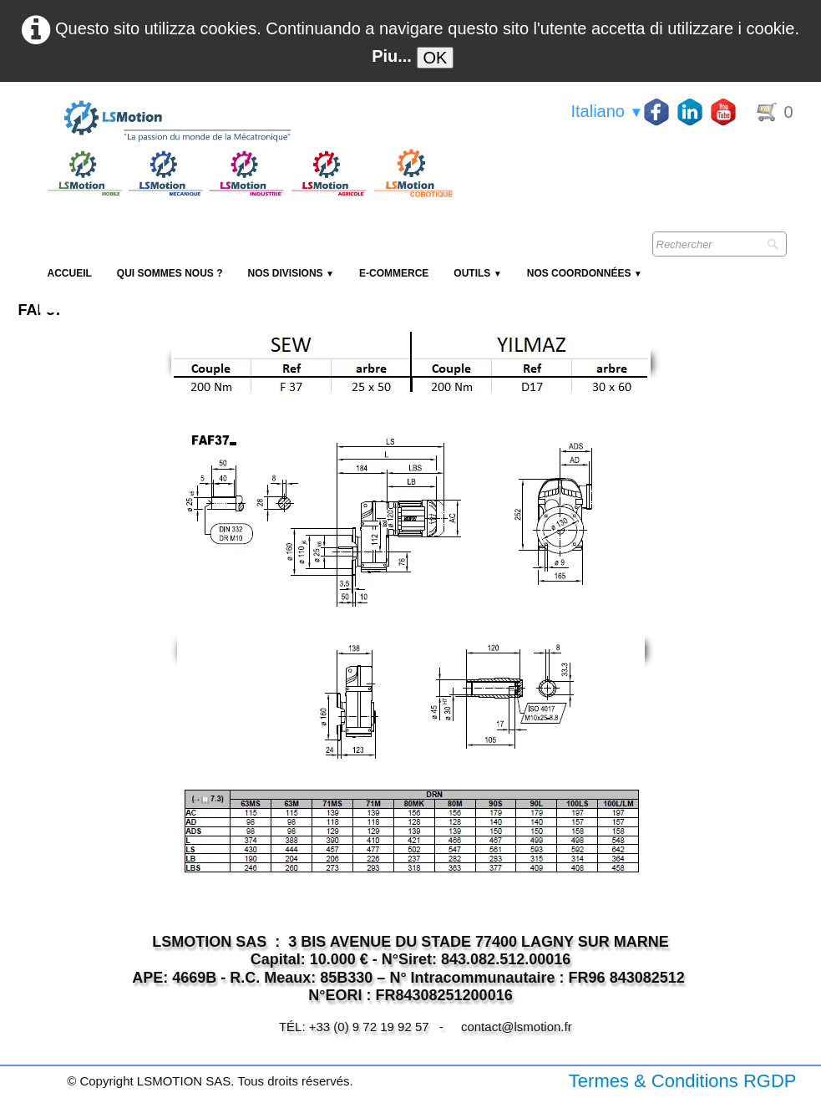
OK (435, 57)
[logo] (248, 122)
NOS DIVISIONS (291, 273)
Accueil (70, 273)
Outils (477, 273)
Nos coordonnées (584, 273)
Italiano (606, 111)
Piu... (392, 56)
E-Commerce (393, 273)
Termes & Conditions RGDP (683, 1080)
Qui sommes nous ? (170, 273)
